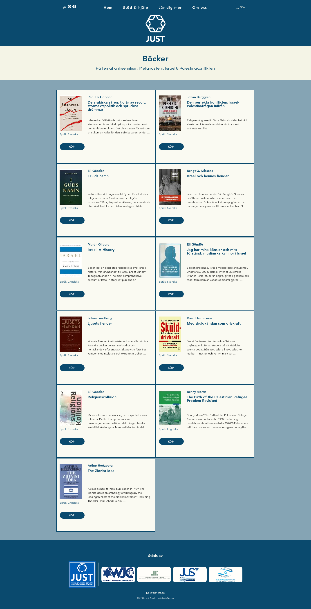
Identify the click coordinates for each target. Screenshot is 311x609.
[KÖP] (72, 146)
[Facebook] (74, 6)
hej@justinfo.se (155, 592)
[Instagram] (69, 6)
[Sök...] (247, 7)
